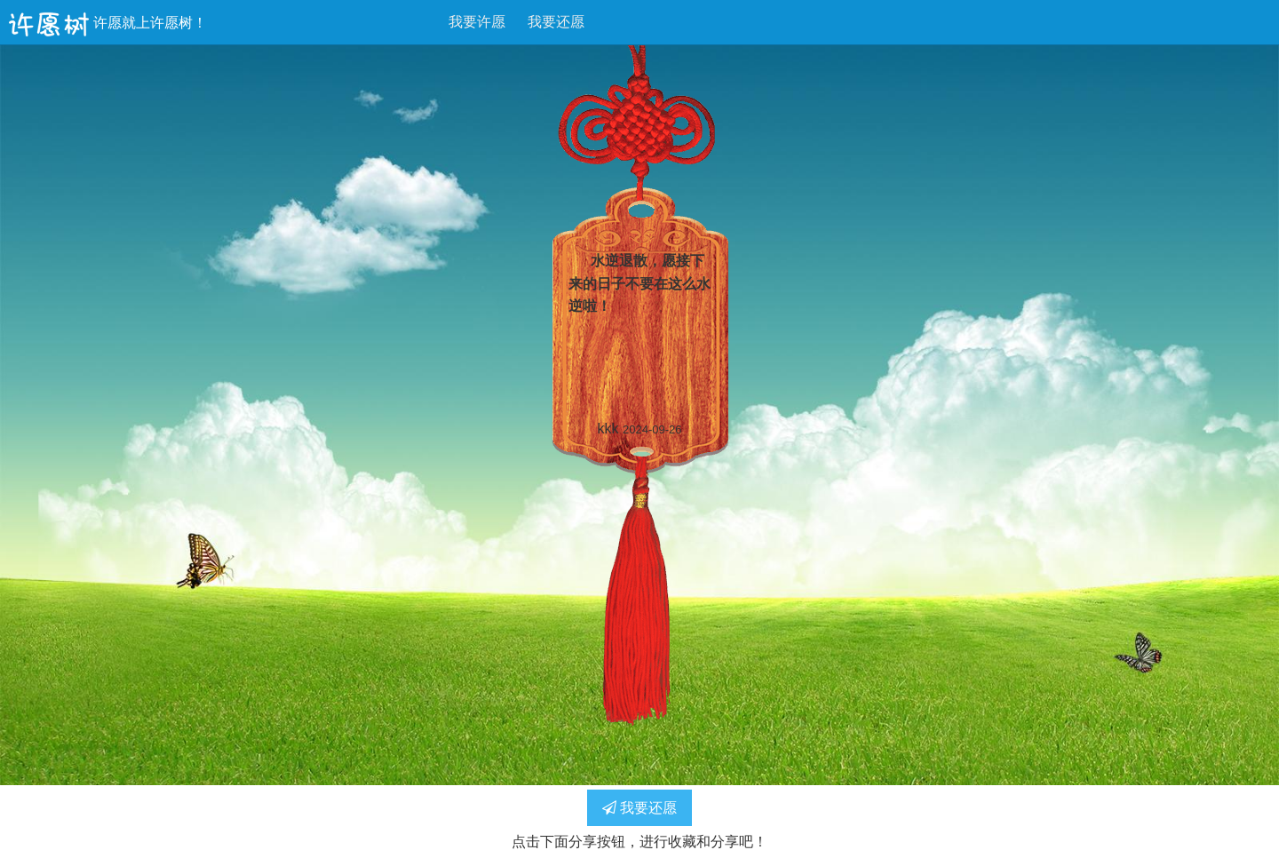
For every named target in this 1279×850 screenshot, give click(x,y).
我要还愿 (556, 21)
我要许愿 (477, 21)
